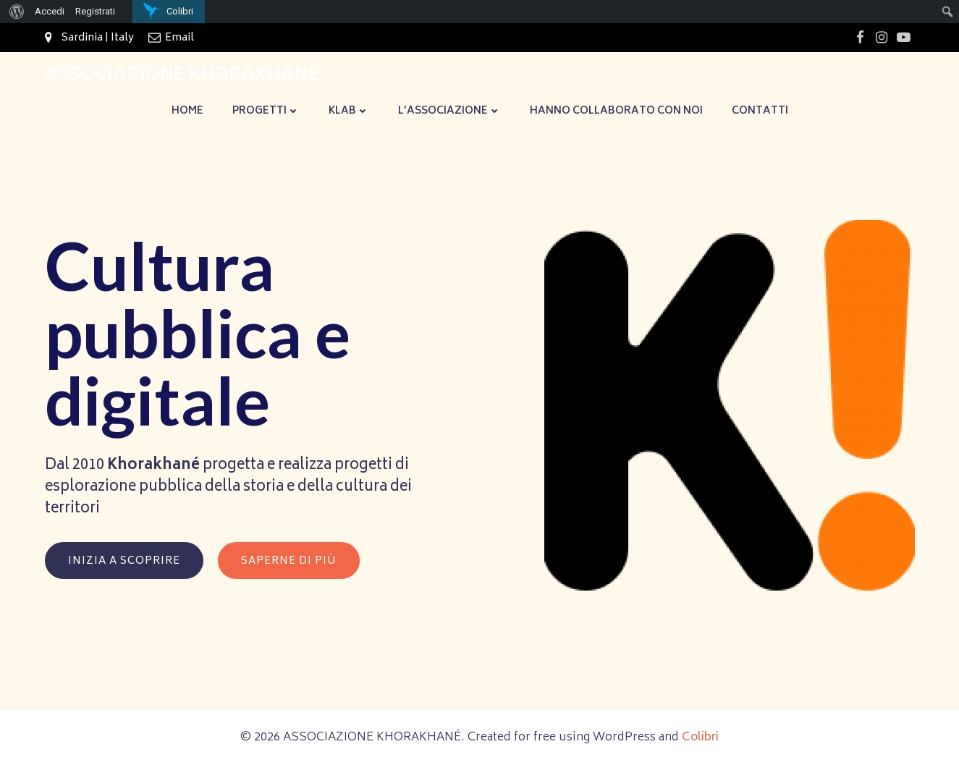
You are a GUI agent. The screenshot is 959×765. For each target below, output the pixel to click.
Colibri (700, 737)
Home (187, 111)
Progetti (266, 111)
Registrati (95, 11)
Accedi (49, 11)
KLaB (349, 111)
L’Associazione (449, 111)
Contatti (760, 111)
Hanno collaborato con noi (616, 111)
